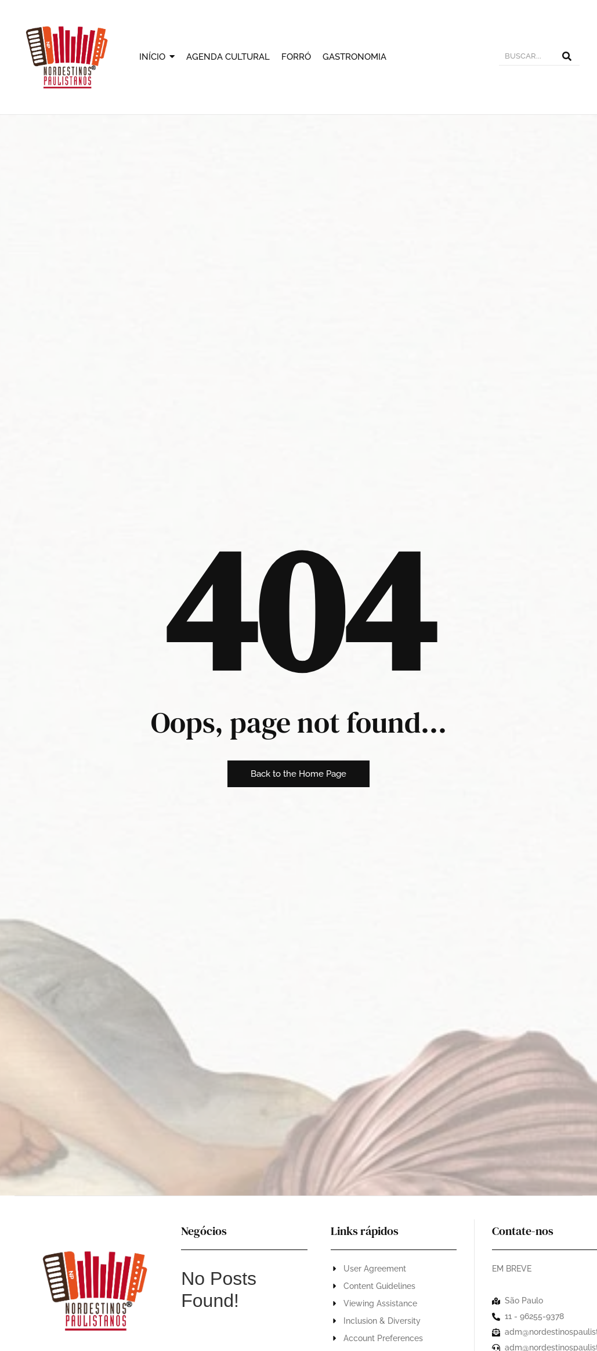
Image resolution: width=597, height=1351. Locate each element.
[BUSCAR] (526, 57)
